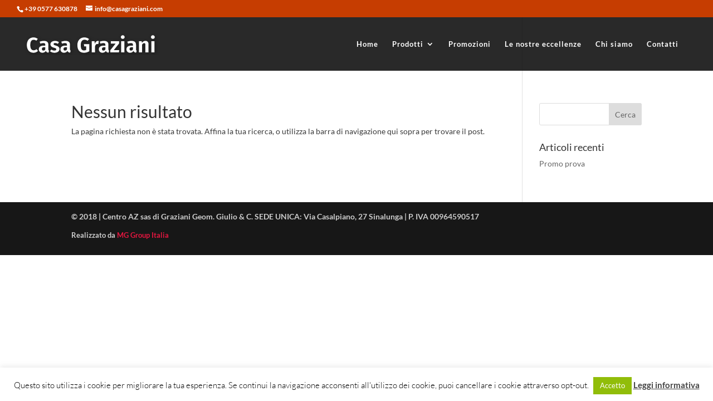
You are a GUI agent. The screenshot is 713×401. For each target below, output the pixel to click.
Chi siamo (614, 44)
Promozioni (469, 44)
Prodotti (407, 44)
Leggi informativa (666, 385)
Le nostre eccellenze (543, 44)
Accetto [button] (612, 385)
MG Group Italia (143, 235)
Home (367, 44)
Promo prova (562, 163)
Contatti (662, 44)
